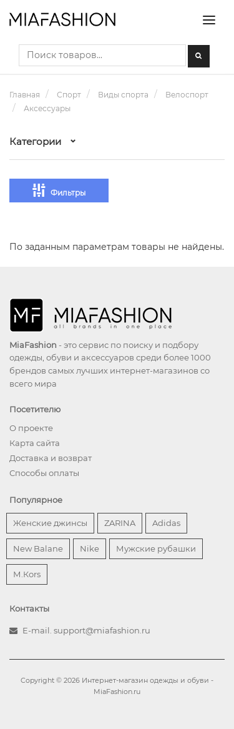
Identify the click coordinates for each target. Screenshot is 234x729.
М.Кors (27, 574)
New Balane (38, 548)
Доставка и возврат (50, 458)
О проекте (31, 428)
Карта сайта (34, 443)
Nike (89, 548)
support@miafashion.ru (102, 630)
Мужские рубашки (156, 548)
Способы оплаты (44, 473)
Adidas (166, 523)
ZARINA (119, 523)
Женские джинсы (50, 523)
